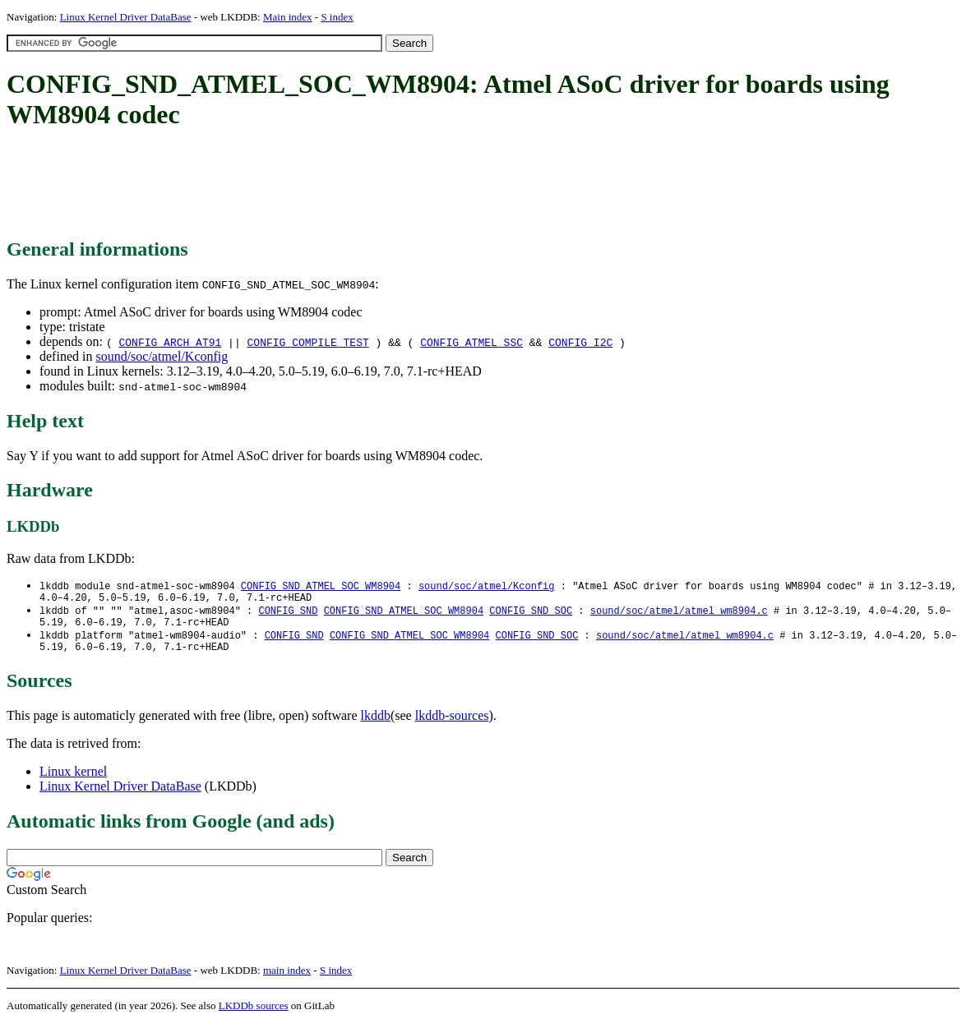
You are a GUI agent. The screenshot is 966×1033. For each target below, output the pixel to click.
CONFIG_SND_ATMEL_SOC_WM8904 (320, 586)
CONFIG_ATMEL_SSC (471, 341)
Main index (287, 17)
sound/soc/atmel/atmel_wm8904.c (679, 614)
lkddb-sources (452, 725)
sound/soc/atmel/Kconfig (161, 356)
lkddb (376, 725)
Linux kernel (73, 781)
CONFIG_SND (287, 614)
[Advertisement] (306, 185)
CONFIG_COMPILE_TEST (308, 341)
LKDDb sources (254, 1015)
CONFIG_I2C (580, 341)
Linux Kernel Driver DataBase (126, 17)
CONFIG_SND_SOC (530, 614)
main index (287, 980)
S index (337, 17)
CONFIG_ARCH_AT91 (169, 341)
